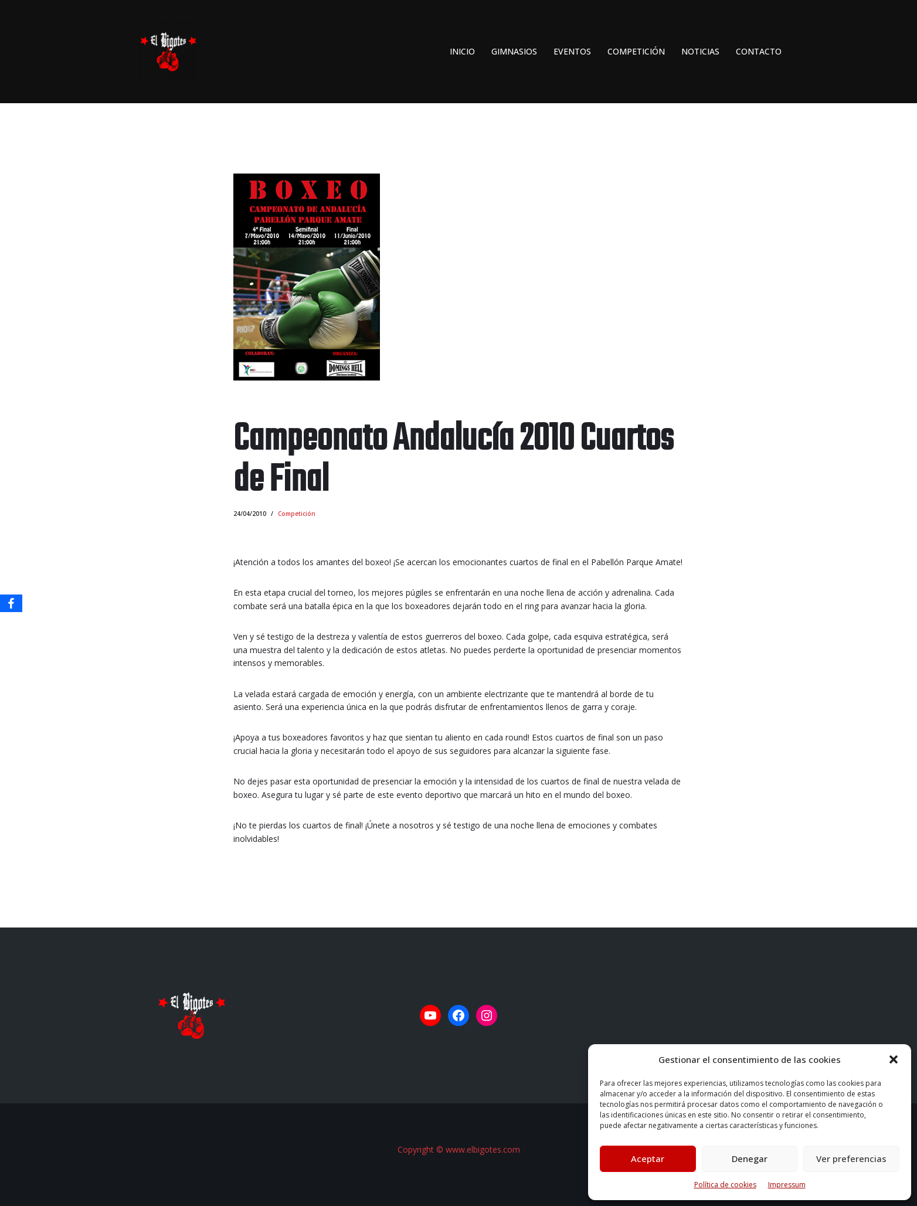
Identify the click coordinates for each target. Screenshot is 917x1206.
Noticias (700, 51)
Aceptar (647, 1158)
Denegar (749, 1158)
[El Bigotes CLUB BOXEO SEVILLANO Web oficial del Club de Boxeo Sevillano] (165, 51)
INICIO (462, 51)
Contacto (759, 51)
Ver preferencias (851, 1158)
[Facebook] (11, 603)
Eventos (572, 51)
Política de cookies (725, 1185)
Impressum (787, 1185)
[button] (893, 1059)
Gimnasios (514, 51)
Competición (636, 51)
